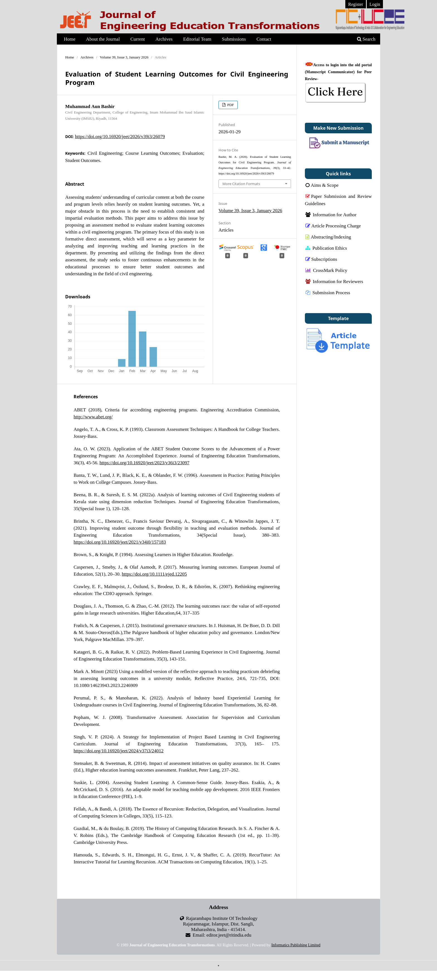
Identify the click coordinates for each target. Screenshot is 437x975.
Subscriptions (321, 259)
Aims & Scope (322, 185)
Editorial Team (197, 38)
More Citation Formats (241, 183)
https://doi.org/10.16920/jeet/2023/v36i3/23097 (144, 462)
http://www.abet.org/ (93, 416)
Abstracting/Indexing (328, 236)
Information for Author (330, 214)
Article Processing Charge (333, 225)
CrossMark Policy (326, 270)
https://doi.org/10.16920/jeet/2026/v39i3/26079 (120, 136)
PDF (230, 105)
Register (355, 4)
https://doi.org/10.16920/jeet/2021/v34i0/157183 (120, 541)
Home (70, 38)
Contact (263, 38)
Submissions (234, 38)
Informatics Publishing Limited (296, 945)
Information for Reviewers (334, 281)
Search (366, 38)
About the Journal (103, 38)
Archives (164, 38)
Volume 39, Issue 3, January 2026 (124, 57)
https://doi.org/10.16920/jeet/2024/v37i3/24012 (119, 750)
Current (137, 38)
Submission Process (327, 292)
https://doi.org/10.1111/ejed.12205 (154, 573)
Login (375, 4)
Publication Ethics (326, 247)
